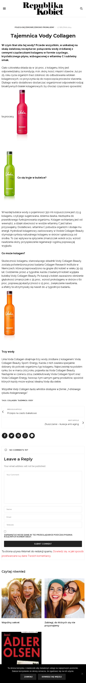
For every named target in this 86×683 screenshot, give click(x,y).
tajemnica (22, 401)
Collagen (12, 401)
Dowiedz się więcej (52, 677)
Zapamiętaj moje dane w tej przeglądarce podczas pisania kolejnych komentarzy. (38, 536)
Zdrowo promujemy (44, 27)
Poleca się (20, 27)
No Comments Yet (16, 450)
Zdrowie (29, 27)
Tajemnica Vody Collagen (43, 36)
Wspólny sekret (11, 622)
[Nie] (82, 673)
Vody (30, 401)
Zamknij (28, 677)
